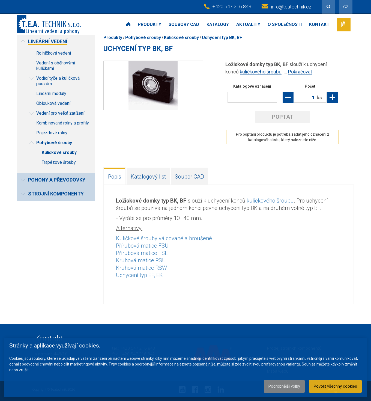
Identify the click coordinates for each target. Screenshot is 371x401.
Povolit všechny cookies (335, 386)
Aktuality (248, 24)
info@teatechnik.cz (291, 7)
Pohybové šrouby (143, 37)
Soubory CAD (184, 24)
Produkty (149, 24)
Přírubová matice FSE (142, 253)
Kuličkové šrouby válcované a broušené (164, 238)
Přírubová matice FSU (142, 245)
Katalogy (218, 24)
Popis (114, 176)
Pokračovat (300, 72)
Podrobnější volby (284, 386)
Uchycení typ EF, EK (139, 275)
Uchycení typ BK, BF (222, 37)
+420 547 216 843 (231, 6)
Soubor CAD (189, 176)
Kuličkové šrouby (181, 37)
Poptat (282, 117)
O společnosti (285, 24)
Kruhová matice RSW (141, 268)
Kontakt (319, 24)
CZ (345, 6)
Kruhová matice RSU (141, 260)
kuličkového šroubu (261, 72)
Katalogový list (148, 176)
